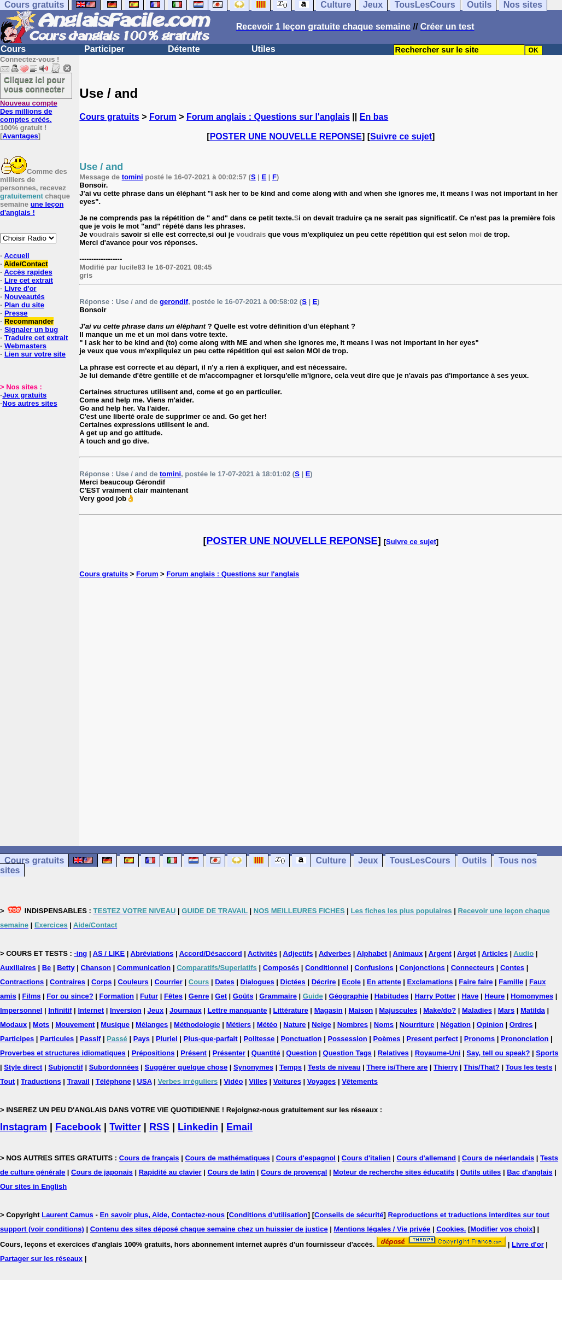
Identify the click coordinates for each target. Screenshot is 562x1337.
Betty (66, 968)
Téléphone (113, 1081)
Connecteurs (472, 968)
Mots (41, 1024)
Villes (258, 1081)
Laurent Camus (67, 1215)
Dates (224, 982)
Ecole (351, 982)
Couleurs (133, 982)
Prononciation (524, 1039)
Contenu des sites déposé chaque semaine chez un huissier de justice (209, 1229)
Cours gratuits (109, 116)
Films (31, 996)
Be (46, 968)
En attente (384, 982)
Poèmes (387, 1039)
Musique (115, 1024)
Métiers (238, 1024)
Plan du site (24, 305)
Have (469, 996)
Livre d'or (20, 288)
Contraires (67, 982)
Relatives (393, 1053)
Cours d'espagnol (306, 1158)
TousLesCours (420, 860)
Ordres (521, 1024)
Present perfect (432, 1039)
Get (221, 996)
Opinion (490, 1024)
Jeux (368, 860)
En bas (374, 116)
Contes (512, 968)
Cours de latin (231, 1172)
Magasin (328, 1010)
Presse (16, 313)
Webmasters (25, 346)
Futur (149, 996)
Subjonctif (65, 1067)
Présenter (229, 1053)
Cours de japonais (102, 1172)
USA (144, 1081)
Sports (547, 1053)
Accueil (16, 256)
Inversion (126, 1010)
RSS (159, 1127)
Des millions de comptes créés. (28, 111)
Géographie (348, 996)
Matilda (532, 1010)
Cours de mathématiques (227, 1158)
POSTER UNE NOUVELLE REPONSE (286, 136)
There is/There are (397, 1067)
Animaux (408, 953)
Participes (17, 1039)
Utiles (263, 49)
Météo (267, 1024)
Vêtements (360, 1081)
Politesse (258, 1039)
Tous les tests (529, 1067)
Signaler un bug (31, 329)
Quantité (265, 1053)
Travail (78, 1081)
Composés (281, 968)
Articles (495, 953)
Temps (290, 1067)
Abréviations (152, 953)
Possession (347, 1039)
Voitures (287, 1081)
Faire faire (476, 982)
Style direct (23, 1067)
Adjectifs (298, 953)
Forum (163, 116)
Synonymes (253, 1067)
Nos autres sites (29, 403)
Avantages (20, 136)
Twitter (125, 1127)
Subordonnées (114, 1067)
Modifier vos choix (501, 1229)
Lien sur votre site (35, 354)
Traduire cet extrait (36, 338)
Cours (13, 49)
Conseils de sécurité (348, 1215)
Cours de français (149, 1158)
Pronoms (479, 1039)
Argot (466, 953)
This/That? (482, 1067)
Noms (384, 1024)
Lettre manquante (237, 1010)
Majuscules (398, 1010)
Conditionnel (326, 968)
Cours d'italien (366, 1158)
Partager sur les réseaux (41, 1258)
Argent (440, 953)
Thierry (446, 1067)
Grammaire (278, 996)
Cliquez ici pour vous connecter (34, 84)
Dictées (293, 982)
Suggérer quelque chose (186, 1067)
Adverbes (335, 953)
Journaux (185, 1010)
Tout (7, 1081)
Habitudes (391, 996)
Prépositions (153, 1053)
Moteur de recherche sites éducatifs (393, 1172)
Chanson (96, 968)
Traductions (41, 1081)
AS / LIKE (109, 953)
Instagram (23, 1127)
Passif (90, 1039)
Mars (506, 1010)
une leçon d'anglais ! (31, 208)
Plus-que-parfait (211, 1039)
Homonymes (532, 996)
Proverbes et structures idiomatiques (63, 1053)
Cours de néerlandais (498, 1158)
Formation (116, 996)
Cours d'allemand (426, 1158)
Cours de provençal (294, 1172)
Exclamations (430, 982)
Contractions (22, 982)
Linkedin (198, 1127)
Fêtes (173, 996)
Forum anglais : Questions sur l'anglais (268, 116)
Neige (321, 1024)
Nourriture (417, 1024)
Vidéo (233, 1081)
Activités (262, 953)
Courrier (169, 982)
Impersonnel (21, 1010)
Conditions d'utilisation (268, 1215)
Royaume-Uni (438, 1053)
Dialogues (257, 982)
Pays (141, 1039)
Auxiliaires (18, 968)
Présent (193, 1053)
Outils (474, 860)
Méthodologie (197, 1024)
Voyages (321, 1081)
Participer (104, 49)
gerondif (174, 301)
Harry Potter (434, 996)
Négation (455, 1024)
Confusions (374, 968)
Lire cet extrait (28, 280)
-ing (80, 953)
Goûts (243, 996)
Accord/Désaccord (210, 953)
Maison (361, 1010)
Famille (511, 982)
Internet (91, 1010)
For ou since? (69, 996)
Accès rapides (28, 272)
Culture (330, 860)
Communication (144, 968)
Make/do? (439, 1010)
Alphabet (372, 953)
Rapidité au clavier (170, 1172)
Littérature (290, 1010)
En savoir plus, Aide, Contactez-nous (162, 1215)
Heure (494, 996)
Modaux (13, 1024)
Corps (101, 982)
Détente (184, 49)
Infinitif (60, 1010)
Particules (57, 1039)
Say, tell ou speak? (498, 1053)
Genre (199, 996)
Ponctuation (300, 1039)
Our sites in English (33, 1186)
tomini (132, 177)
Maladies (477, 1010)
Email (239, 1127)
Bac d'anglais (529, 1172)
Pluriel (167, 1039)
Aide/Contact (26, 264)
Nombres (352, 1024)
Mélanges (152, 1024)
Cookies (450, 1229)
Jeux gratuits (24, 395)
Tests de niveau (334, 1067)
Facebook (78, 1127)
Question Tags (347, 1053)
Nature (294, 1024)
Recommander (29, 321)
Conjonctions (422, 968)
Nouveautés (24, 297)
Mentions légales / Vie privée (382, 1229)
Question (301, 1053)
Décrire (324, 982)
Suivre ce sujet (401, 136)
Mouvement (75, 1024)
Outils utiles (480, 1172)
